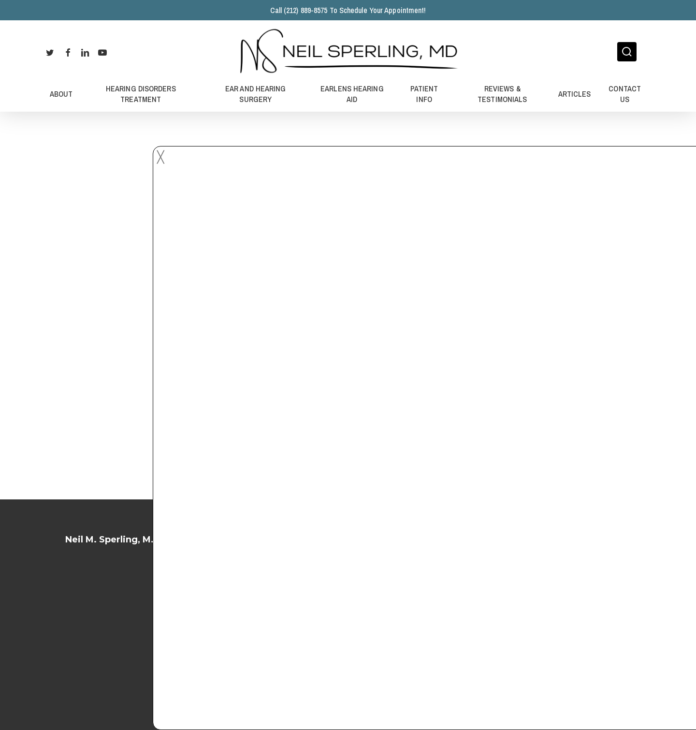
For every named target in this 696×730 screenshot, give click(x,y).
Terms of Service (348, 601)
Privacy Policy (348, 627)
